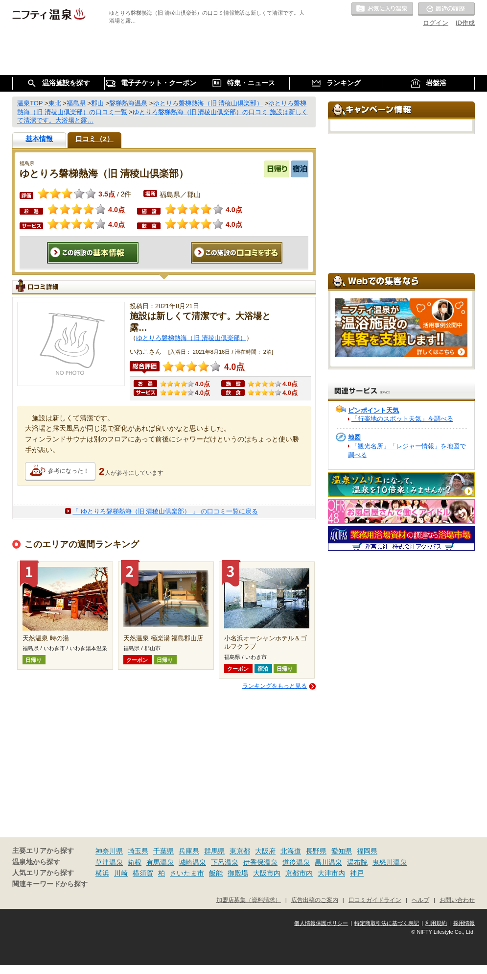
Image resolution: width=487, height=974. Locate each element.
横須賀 (143, 873)
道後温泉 (296, 862)
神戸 (357, 873)
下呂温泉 (224, 862)
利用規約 (436, 923)
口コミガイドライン (374, 900)
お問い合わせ (457, 900)
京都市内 (299, 873)
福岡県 (367, 851)
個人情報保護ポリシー (321, 923)
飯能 (216, 873)
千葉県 (163, 851)
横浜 (102, 873)
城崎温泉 (192, 862)
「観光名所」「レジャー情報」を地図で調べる (407, 450)
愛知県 (341, 851)
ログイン (435, 22)
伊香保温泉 (260, 862)
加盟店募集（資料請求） (248, 900)
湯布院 (357, 862)
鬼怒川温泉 (389, 862)
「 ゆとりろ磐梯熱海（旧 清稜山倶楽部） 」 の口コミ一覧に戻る (164, 511)
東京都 (240, 851)
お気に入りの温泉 (382, 9)
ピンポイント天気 (373, 410)
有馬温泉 (160, 862)
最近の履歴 (446, 9)
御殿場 (238, 873)
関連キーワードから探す (50, 884)
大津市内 (331, 873)
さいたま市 (187, 873)
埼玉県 (138, 851)
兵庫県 (189, 851)
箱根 (134, 862)
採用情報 (464, 923)
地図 (354, 437)
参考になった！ (68, 470)
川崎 (121, 873)
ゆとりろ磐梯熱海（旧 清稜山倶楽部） (191, 337)
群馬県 (214, 851)
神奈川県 (109, 851)
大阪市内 (266, 873)
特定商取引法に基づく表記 (386, 923)
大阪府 (265, 851)
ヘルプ (420, 900)
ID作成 (465, 22)
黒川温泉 (328, 862)
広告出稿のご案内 (314, 900)
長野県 (316, 851)
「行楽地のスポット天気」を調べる (402, 418)
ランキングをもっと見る (274, 685)
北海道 (290, 851)
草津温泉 (109, 862)
